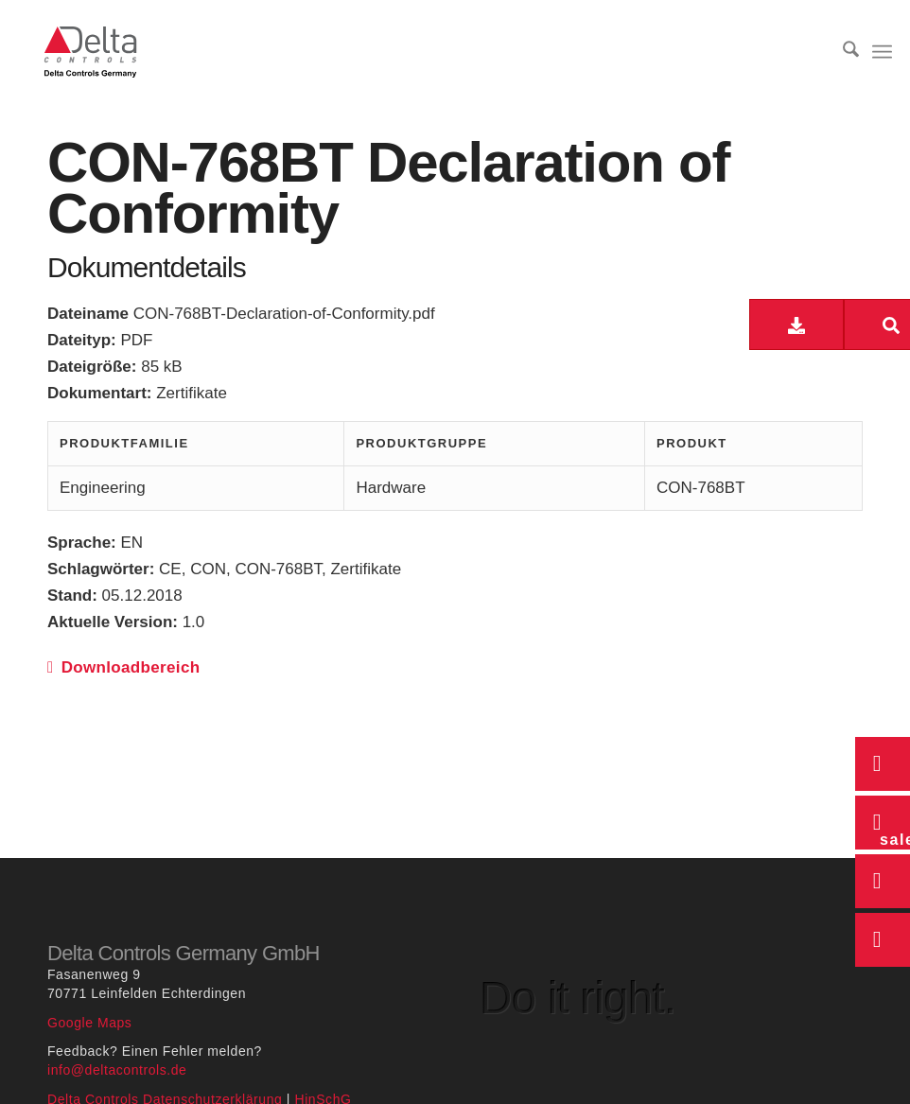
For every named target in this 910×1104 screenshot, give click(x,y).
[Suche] (840, 52)
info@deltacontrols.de (116, 1070)
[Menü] (882, 52)
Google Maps (89, 1022)
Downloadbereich (123, 667)
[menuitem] (840, 52)
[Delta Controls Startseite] (91, 52)
